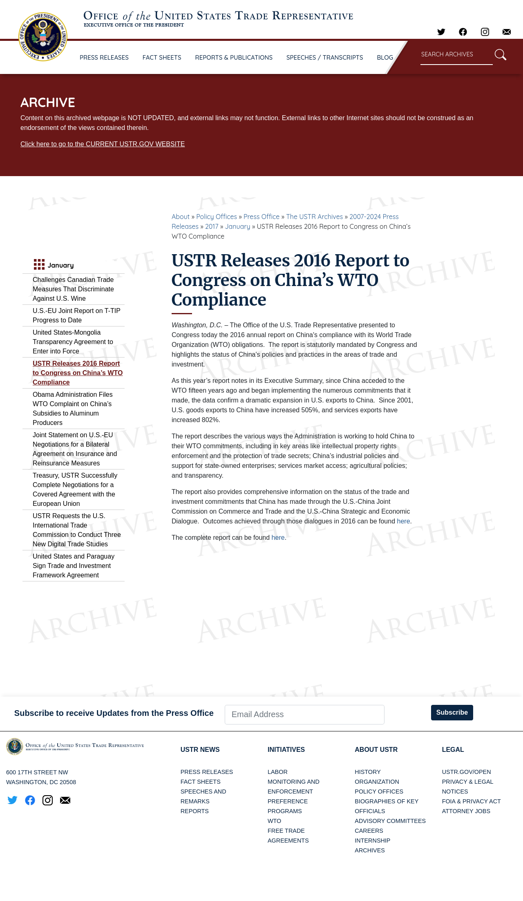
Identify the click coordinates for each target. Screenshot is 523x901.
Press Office (261, 216)
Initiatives (286, 749)
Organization (377, 781)
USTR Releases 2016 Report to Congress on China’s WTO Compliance (78, 373)
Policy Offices (216, 216)
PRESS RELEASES (104, 57)
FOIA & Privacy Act (471, 801)
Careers (369, 830)
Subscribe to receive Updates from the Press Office (114, 713)
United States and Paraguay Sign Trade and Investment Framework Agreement (73, 566)
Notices (455, 791)
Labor (278, 772)
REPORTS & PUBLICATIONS (234, 57)
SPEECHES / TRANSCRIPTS (324, 57)
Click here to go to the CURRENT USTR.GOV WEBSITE (102, 144)
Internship (372, 840)
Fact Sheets (201, 781)
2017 (212, 226)
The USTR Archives (314, 216)
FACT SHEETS (162, 57)
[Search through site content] (456, 55)
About (181, 216)
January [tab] (53, 265)
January (237, 226)
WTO (274, 821)
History (367, 772)
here (403, 521)
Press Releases (207, 772)
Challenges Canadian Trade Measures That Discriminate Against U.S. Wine (73, 289)
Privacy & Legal (468, 781)
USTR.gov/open (466, 772)
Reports (195, 811)
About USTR (376, 749)
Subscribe (452, 712)
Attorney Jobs (466, 811)
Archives (370, 850)
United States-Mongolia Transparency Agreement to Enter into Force (73, 342)
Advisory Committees (390, 821)
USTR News (200, 749)
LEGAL (453, 749)
